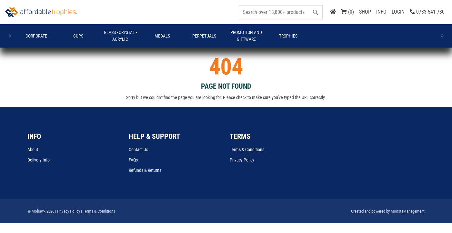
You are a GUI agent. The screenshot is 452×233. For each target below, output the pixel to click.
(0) (347, 12)
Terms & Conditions (247, 149)
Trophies (286, 36)
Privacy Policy (242, 159)
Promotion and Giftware (244, 36)
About (32, 149)
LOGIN (398, 12)
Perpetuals (203, 36)
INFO (381, 12)
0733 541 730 (427, 12)
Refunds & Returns (145, 170)
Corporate (36, 36)
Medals (161, 36)
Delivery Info (38, 159)
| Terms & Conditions (98, 211)
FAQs (133, 159)
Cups (78, 36)
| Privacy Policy (67, 211)
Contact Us (138, 149)
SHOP (365, 12)
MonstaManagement (408, 211)
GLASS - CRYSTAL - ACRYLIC (119, 36)
